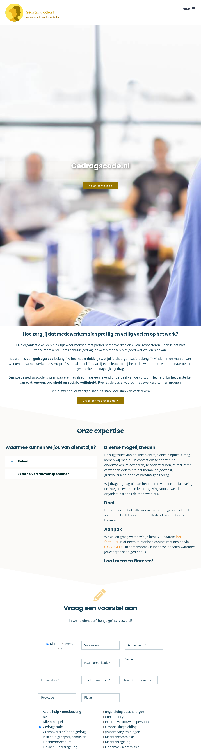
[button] (51, 461)
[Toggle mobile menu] (194, 9)
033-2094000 (113, 547)
